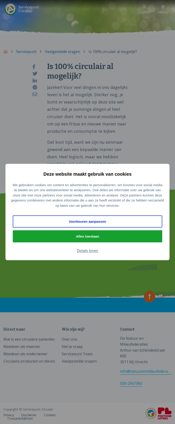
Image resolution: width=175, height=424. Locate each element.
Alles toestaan (87, 236)
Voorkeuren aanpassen (87, 221)
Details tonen (87, 251)
